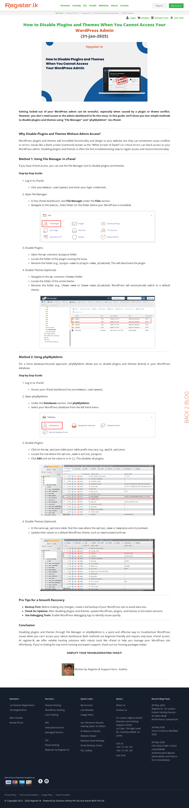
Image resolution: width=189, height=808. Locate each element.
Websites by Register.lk (57, 746)
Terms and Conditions (28, 791)
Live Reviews (87, 706)
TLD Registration (18, 706)
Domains (65, 5)
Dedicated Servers (54, 723)
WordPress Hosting (55, 706)
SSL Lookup (86, 746)
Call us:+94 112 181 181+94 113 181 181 (124, 743)
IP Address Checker (91, 727)
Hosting (76, 5)
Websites (104, 5)
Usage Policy (87, 711)
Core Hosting (51, 711)
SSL (85, 5)
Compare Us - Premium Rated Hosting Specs (100, 13)
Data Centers (128, 13)
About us (120, 701)
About (114, 5)
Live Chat (179, 17)
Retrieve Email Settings (92, 736)
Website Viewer (89, 732)
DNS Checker (16, 714)
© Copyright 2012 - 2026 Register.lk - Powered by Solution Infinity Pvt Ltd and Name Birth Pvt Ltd (54, 797)
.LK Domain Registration (22, 701)
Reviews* (60, 13)
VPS (47, 718)
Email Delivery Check (91, 741)
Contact (124, 5)
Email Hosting (52, 741)
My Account (87, 701)
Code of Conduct (63, 791)
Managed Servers (54, 728)
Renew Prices (72, 13)
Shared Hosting (53, 701)
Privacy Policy (10, 791)
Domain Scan (161, 17)
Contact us (121, 706)
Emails (92, 5)
